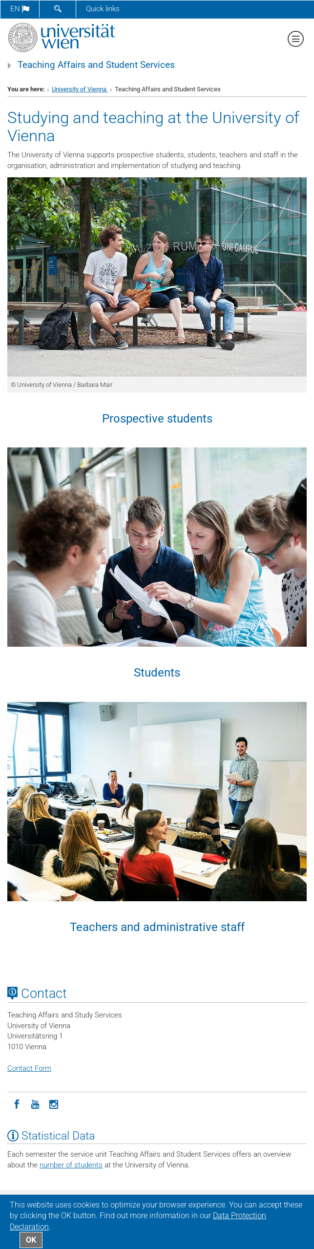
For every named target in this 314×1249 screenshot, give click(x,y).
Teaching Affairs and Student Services (96, 65)
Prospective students (157, 418)
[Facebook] (16, 1103)
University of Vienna (80, 89)
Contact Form (29, 1068)
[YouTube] (35, 1103)
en (19, 8)
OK (31, 1240)
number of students (71, 1165)
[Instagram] (53, 1103)
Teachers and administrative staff (157, 927)
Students (157, 672)
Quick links (103, 8)
